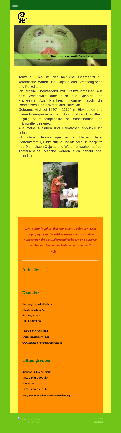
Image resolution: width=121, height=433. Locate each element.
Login (100, 418)
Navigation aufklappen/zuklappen (60, 5)
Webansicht (98, 421)
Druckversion (26, 419)
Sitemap (38, 419)
